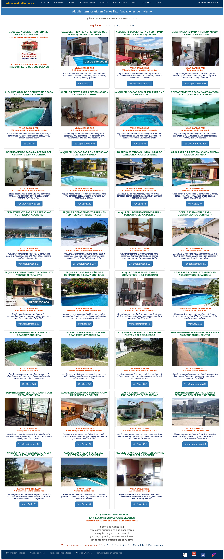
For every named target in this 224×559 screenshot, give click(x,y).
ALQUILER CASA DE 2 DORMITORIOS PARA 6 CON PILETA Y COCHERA (140, 453)
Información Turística (17, 552)
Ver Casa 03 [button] (84, 83)
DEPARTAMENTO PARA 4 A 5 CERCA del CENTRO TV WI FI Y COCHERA (29, 153)
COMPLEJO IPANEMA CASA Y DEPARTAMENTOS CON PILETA (195, 213)
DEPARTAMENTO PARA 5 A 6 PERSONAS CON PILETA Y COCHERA (28, 213)
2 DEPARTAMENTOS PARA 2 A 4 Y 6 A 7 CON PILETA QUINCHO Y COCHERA (195, 93)
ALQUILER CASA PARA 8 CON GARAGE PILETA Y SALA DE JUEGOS (140, 333)
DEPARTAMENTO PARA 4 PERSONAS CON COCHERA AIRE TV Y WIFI (195, 33)
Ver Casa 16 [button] (84, 384)
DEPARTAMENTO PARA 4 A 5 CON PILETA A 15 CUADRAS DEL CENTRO (195, 333)
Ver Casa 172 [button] (140, 384)
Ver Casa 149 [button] (29, 384)
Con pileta (139, 545)
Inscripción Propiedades (60, 553)
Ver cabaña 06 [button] (29, 504)
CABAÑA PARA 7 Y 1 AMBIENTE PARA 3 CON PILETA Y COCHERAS (29, 453)
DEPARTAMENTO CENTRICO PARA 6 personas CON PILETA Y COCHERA (195, 393)
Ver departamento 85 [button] (195, 444)
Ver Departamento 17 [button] (140, 83)
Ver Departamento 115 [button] (29, 203)
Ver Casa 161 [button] (84, 444)
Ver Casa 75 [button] (139, 203)
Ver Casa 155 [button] (195, 324)
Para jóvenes (155, 545)
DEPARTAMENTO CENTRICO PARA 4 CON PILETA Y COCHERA (29, 393)
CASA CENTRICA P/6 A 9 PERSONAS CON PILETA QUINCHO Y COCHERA (84, 33)
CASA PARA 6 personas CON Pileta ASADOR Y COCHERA (29, 333)
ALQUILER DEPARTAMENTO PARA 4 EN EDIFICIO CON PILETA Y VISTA (84, 213)
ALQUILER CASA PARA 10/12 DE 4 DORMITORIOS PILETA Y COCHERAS (84, 273)
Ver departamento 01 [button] (29, 324)
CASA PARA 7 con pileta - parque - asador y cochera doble (195, 273)
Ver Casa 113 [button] (140, 504)
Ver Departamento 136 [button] (84, 263)
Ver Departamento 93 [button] (195, 83)
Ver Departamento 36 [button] (195, 384)
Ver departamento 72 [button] (29, 444)
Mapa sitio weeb (38, 552)
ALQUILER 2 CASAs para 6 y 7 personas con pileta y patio (84, 153)
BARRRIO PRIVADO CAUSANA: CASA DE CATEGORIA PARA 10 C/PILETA (139, 153)
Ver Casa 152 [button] (140, 444)
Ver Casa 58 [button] (84, 324)
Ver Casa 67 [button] (29, 143)
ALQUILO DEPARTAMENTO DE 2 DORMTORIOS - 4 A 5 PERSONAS (139, 273)
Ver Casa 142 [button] (84, 504)
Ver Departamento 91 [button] (140, 263)
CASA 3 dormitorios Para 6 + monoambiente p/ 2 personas (139, 393)
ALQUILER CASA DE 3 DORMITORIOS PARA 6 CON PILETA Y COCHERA (29, 93)
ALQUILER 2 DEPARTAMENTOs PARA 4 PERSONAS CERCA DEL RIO (139, 213)
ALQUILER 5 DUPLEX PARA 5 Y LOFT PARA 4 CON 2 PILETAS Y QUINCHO (139, 33)
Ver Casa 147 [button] (195, 203)
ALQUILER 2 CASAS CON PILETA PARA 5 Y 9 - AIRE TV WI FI (139, 93)
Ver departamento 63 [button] (84, 143)
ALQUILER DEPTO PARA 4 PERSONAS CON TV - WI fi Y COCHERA (84, 93)
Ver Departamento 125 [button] (195, 143)
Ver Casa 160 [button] (84, 203)
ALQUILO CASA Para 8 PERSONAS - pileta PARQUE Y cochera (84, 453)
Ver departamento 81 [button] (195, 263)
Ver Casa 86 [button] (139, 143)
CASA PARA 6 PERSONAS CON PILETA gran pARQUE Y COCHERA (84, 333)
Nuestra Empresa (84, 553)
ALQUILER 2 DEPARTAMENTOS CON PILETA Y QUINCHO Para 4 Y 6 (29, 273)
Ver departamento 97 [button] (29, 263)
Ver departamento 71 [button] (139, 324)
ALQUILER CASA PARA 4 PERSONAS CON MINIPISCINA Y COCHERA (84, 393)
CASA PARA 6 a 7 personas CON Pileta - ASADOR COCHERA (195, 153)
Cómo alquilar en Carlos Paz (109, 553)
